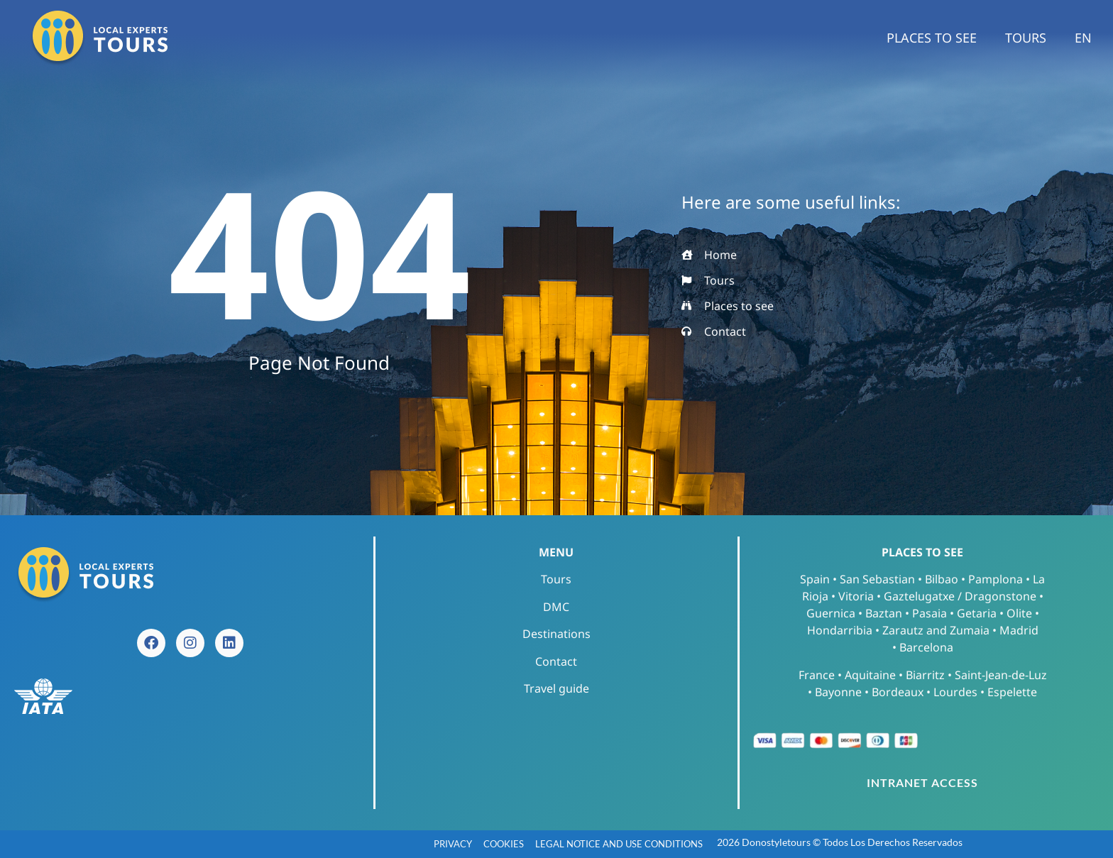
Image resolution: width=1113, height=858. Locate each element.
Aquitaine (870, 675)
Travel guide (556, 688)
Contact (556, 661)
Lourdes (955, 692)
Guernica (830, 613)
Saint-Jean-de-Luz (1001, 675)
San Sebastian (877, 579)
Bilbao (941, 579)
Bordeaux (897, 692)
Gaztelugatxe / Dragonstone (960, 596)
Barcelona (926, 647)
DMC (556, 607)
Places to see (932, 37)
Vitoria (856, 596)
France (817, 675)
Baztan (883, 613)
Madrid (1018, 630)
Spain (815, 579)
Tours (1025, 37)
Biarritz (925, 675)
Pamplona (995, 579)
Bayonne (838, 692)
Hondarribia (839, 630)
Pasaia (929, 613)
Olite (1019, 613)
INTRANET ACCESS (922, 782)
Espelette (1012, 692)
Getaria (977, 613)
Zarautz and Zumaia (935, 630)
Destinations (556, 634)
